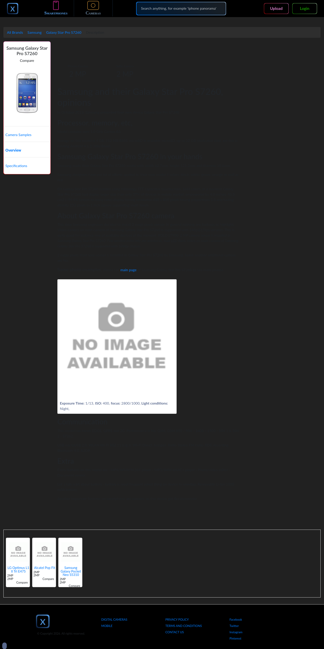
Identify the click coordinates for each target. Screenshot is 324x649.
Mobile (106, 626)
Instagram (236, 632)
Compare (27, 60)
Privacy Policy (177, 619)
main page (128, 270)
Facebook (236, 619)
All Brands (15, 32)
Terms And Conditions (183, 626)
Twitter (234, 626)
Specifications (16, 165)
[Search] (181, 8)
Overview (13, 150)
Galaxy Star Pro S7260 (63, 32)
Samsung (34, 32)
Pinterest (235, 638)
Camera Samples (18, 134)
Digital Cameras (114, 619)
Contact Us (174, 632)
